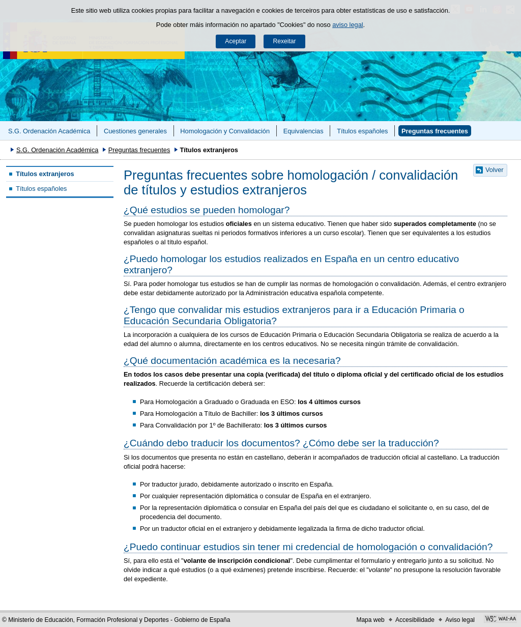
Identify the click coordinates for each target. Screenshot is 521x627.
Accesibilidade (415, 619)
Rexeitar (284, 41)
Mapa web (370, 619)
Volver (494, 170)
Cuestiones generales (135, 131)
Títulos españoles (362, 131)
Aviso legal (460, 619)
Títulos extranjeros (45, 174)
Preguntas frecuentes (434, 131)
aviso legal (347, 24)
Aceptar (235, 41)
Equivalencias (303, 131)
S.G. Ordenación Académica (49, 131)
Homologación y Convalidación (225, 131)
